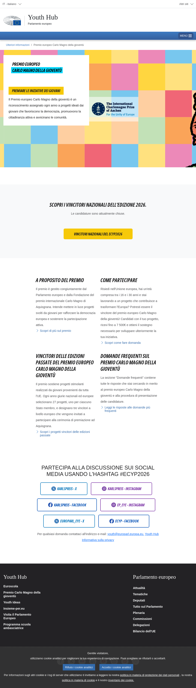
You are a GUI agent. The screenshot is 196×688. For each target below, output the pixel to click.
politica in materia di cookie (78, 685)
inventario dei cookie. (121, 685)
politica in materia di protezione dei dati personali (149, 679)
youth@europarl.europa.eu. (126, 534)
